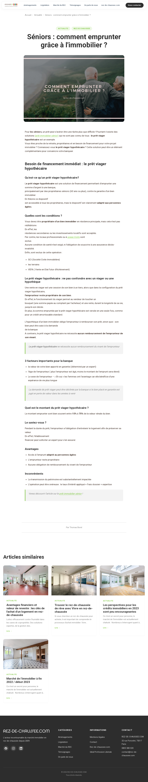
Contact (93, 742)
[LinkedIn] (21, 748)
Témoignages (75, 5)
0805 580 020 (127, 748)
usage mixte (73, 237)
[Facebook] (6, 748)
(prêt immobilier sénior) (47, 135)
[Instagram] (13, 748)
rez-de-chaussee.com (110, 5)
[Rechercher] (123, 5)
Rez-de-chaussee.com (100, 747)
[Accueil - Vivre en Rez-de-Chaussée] (11, 5)
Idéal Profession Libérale (101, 752)
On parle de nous (91, 5)
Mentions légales (97, 737)
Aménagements (30, 5)
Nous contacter (134, 5)
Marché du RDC (59, 5)
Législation (44, 5)
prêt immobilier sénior (70, 493)
